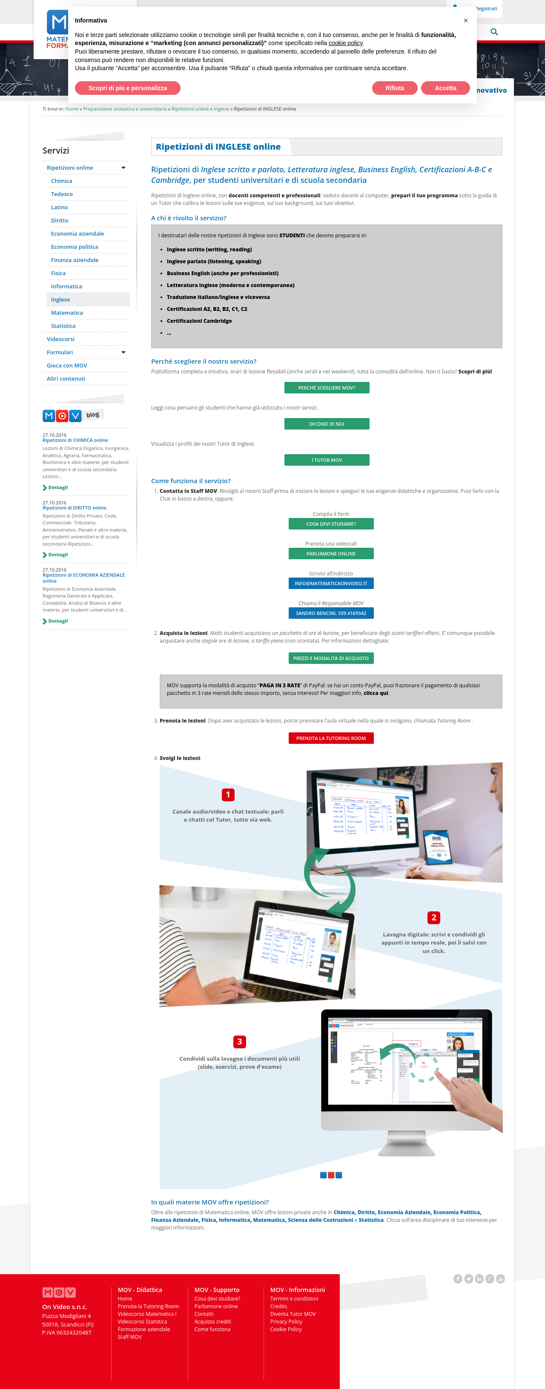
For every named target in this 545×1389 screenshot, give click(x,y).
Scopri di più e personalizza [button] (128, 88)
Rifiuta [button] (395, 88)
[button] (466, 20)
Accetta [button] (445, 88)
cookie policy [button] (345, 43)
